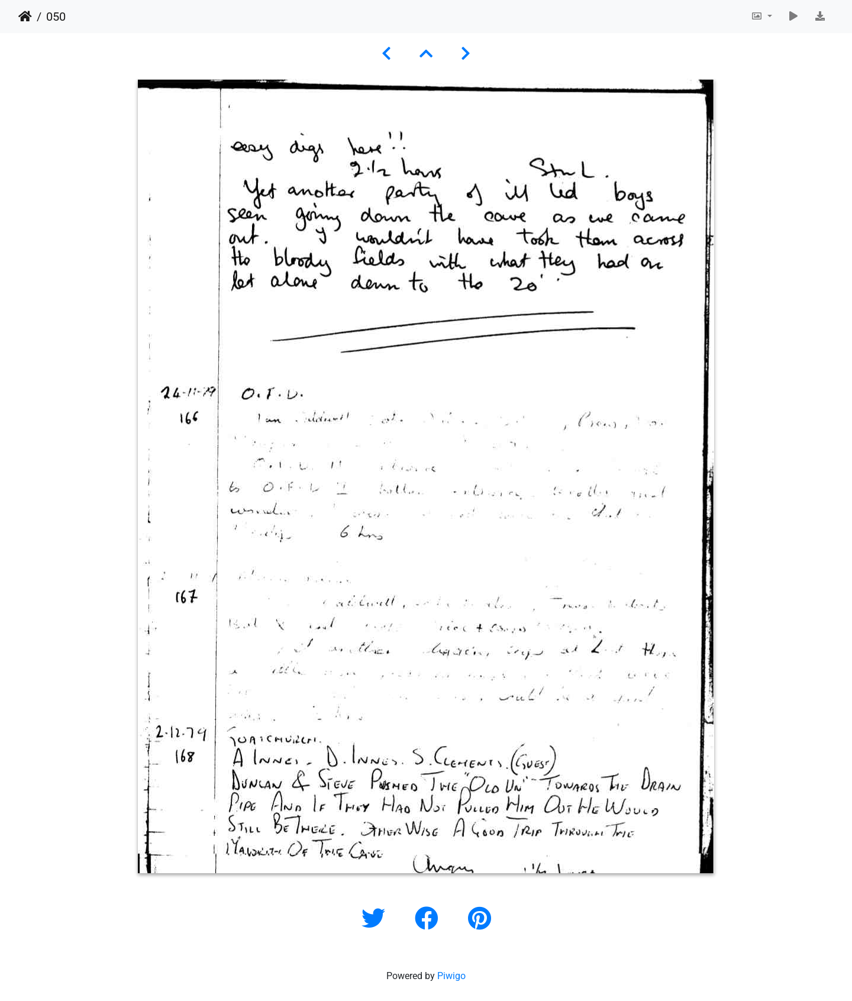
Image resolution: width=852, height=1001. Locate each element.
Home (25, 16)
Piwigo (451, 975)
